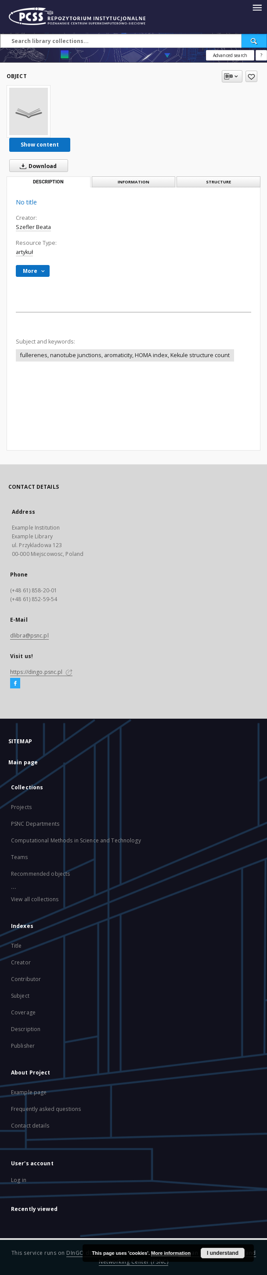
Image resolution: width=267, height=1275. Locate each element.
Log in (18, 1180)
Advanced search (230, 55)
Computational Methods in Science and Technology (76, 840)
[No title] (28, 111)
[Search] (254, 41)
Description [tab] (48, 182)
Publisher (23, 1045)
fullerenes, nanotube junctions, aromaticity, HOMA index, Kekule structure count (125, 355)
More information (171, 1253)
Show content (40, 144)
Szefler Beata (33, 227)
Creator (21, 962)
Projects (21, 807)
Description (25, 1029)
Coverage (23, 1012)
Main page (23, 762)
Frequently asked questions (46, 1109)
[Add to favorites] (251, 76)
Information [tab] (133, 182)
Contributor (26, 979)
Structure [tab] (218, 182)
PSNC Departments (35, 823)
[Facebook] (15, 684)
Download (36, 166)
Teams (19, 857)
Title (16, 945)
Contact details (30, 1125)
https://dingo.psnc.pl (41, 672)
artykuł (24, 252)
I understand (222, 1253)
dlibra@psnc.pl (29, 635)
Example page (29, 1092)
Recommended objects (40, 873)
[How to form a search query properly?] (261, 55)
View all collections (34, 899)
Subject (20, 995)
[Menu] (257, 7)
